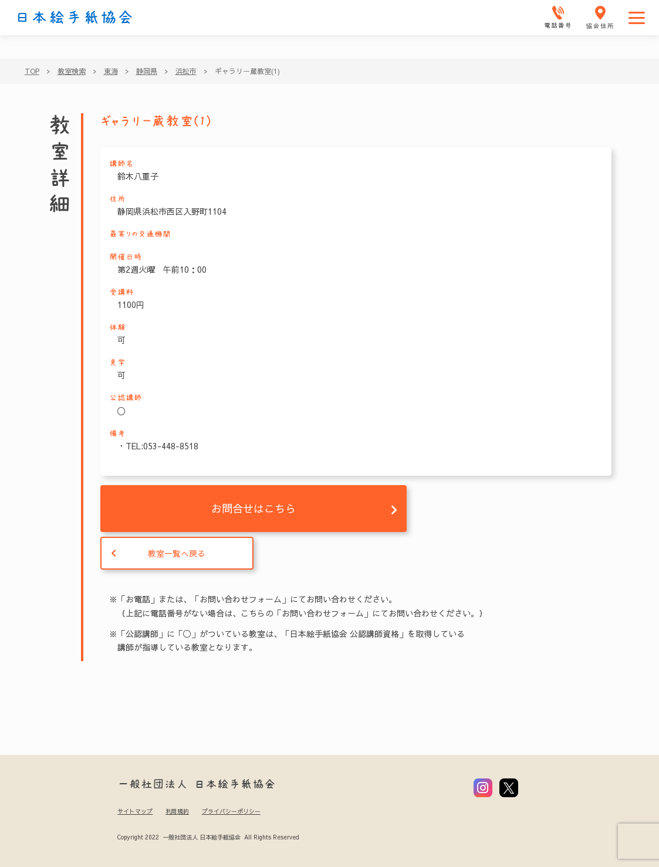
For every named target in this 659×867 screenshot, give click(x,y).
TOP (32, 71)
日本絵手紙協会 (74, 17)
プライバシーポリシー (231, 811)
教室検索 (72, 71)
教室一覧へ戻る (176, 553)
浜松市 (186, 71)
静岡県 (146, 71)
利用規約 (177, 811)
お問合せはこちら (253, 508)
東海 (111, 71)
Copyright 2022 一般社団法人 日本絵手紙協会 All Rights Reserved (208, 837)
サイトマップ (135, 811)
